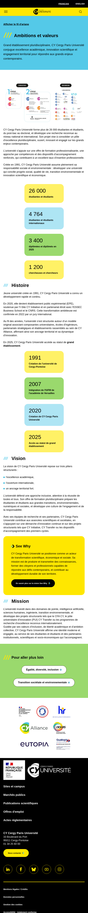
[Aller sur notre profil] (7, 869)
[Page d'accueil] (42, 12)
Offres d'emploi (13, 811)
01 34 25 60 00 (11, 843)
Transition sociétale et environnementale (44, 682)
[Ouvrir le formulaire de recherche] (80, 12)
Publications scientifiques (20, 803)
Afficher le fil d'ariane (16, 24)
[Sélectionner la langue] (64, 3)
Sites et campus (14, 786)
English (80, 4)
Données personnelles (13, 897)
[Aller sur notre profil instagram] (59, 869)
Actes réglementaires (17, 820)
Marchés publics (14, 794)
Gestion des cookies (12, 904)
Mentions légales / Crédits (15, 889)
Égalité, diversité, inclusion (44, 669)
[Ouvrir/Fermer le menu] (5, 11)
